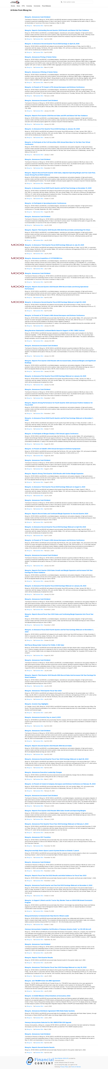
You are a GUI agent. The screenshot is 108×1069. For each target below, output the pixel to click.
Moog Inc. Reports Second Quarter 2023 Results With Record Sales (48, 746)
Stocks (13, 6)
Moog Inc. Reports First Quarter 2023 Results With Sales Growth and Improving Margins (55, 810)
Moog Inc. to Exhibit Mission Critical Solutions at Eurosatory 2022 (47, 996)
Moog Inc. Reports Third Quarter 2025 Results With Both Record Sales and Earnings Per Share (57, 230)
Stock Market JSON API (61, 1058)
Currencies (37, 6)
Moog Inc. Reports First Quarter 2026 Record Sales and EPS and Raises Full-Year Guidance (56, 115)
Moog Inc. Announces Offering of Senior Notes (41, 72)
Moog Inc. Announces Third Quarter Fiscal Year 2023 (43, 691)
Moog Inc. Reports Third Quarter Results (39, 957)
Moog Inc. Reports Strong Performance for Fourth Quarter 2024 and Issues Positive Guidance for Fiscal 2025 (59, 404)
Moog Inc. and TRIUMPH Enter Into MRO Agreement (42, 981)
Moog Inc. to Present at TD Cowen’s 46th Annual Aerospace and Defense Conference (55, 315)
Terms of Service (76, 1066)
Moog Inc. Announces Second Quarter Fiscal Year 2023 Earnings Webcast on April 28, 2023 (56, 759)
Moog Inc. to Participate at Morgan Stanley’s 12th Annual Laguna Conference (51, 433)
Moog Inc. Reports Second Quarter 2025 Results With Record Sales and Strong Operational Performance (56, 288)
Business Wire (39, 25)
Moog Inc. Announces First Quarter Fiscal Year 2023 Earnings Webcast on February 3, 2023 (56, 824)
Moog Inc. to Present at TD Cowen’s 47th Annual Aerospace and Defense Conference (55, 87)
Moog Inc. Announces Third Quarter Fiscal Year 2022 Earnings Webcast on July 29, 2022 (56, 967)
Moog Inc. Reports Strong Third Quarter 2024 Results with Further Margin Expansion (54, 473)
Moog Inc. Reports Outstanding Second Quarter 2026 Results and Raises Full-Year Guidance (57, 30)
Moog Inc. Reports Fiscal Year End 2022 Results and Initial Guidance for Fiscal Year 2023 (55, 875)
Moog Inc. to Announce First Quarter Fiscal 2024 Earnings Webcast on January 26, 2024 (55, 586)
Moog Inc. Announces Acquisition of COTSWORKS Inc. (44, 258)
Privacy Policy (64, 1066)
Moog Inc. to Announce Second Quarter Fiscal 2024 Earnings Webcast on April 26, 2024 (55, 527)
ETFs (23, 6)
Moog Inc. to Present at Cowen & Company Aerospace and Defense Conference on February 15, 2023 (60, 784)
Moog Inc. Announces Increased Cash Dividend (41, 100)
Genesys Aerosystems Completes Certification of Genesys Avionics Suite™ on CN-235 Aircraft (58, 929)
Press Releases (46, 6)
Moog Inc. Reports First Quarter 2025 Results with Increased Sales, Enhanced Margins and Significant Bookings (60, 362)
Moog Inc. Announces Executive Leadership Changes (43, 772)
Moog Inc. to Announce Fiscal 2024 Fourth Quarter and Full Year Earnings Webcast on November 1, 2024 (59, 419)
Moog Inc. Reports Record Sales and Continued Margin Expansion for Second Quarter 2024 (56, 513)
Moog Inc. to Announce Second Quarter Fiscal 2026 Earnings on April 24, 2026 (52, 44)
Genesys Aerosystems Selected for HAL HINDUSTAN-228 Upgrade (48, 1022)
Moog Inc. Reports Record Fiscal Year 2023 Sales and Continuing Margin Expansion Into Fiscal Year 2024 (59, 615)
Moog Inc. (29, 25)
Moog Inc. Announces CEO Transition (38, 837)
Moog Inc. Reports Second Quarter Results (40, 1047)
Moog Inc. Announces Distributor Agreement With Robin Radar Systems (50, 1011)
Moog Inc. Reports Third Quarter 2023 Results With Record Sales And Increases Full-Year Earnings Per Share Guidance (60, 676)
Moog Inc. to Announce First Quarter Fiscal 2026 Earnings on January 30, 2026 (52, 129)
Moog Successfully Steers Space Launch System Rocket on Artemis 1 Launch (52, 850)
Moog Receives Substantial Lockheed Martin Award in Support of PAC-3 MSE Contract (55, 330)
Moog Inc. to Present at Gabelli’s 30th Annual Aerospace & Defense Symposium (52, 449)
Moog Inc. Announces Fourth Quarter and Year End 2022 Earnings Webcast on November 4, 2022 (58, 885)
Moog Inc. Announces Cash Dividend (37, 17)
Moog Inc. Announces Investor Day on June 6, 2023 (43, 717)
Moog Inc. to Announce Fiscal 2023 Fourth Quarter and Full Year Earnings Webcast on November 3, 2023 (59, 631)
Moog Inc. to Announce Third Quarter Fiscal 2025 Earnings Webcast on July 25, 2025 (54, 245)
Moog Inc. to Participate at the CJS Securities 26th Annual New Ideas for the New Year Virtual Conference (57, 143)
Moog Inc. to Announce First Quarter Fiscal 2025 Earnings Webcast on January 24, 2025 (55, 376)
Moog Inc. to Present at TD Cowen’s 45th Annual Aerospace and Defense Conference (55, 540)
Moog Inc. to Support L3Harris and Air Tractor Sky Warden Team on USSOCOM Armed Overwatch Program (58, 901)
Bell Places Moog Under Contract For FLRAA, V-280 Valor (44, 645)
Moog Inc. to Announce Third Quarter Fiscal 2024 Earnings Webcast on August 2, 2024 (55, 487)
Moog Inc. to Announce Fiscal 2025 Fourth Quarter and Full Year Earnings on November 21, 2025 (58, 188)
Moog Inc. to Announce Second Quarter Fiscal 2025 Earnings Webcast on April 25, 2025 (55, 302)
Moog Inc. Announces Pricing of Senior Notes (40, 57)
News (18, 6)
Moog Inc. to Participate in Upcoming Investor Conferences (45, 203)
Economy (29, 6)
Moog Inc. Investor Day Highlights (36, 704)
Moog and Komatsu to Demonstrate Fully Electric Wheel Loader (47, 916)
